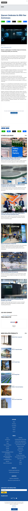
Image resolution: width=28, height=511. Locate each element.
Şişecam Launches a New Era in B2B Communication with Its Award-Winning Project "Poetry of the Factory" (13, 158)
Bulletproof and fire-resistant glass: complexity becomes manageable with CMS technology (13, 185)
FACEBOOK (7, 21)
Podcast (20, 453)
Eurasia (7, 446)
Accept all (14, 509)
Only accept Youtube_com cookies (14, 114)
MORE (24, 21)
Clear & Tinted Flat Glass (17, 349)
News (14, 421)
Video (8, 128)
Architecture (7, 439)
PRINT (18, 21)
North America (20, 450)
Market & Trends (20, 446)
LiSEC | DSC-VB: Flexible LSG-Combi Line (9, 272)
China (7, 443)
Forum (14, 431)
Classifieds (14, 425)
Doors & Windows (7, 445)
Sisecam (3, 128)
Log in (4, 315)
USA (20, 460)
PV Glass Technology (20, 455)
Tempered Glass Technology (20, 457)
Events (7, 450)
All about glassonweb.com (14, 470)
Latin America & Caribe (20, 444)
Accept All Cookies (14, 112)
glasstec (7, 461)
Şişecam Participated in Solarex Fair (8, 243)
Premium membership (14, 478)
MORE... (26, 135)
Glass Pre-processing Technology (7, 457)
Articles (14, 427)
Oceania (20, 451)
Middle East (20, 448)
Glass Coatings (7, 454)
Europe (7, 448)
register (8, 315)
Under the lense (20, 458)
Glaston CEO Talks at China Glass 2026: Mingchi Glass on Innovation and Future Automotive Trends (13, 214)
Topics (14, 429)
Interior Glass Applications (20, 441)
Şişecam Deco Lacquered (17, 337)
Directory (14, 423)
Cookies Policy (14, 505)
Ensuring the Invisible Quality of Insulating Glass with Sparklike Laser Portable (12, 300)
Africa (7, 438)
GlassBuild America (7, 459)
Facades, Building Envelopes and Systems (7, 452)
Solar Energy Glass (15, 374)
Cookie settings (14, 506)
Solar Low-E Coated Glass (17, 399)
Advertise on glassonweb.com (14, 480)
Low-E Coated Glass (16, 362)
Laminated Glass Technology (20, 442)
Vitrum (20, 464)
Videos (20, 462)
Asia (7, 441)
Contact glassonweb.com (14, 472)
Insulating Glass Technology (20, 439)
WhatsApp (2, 21)
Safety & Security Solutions (17, 386)
